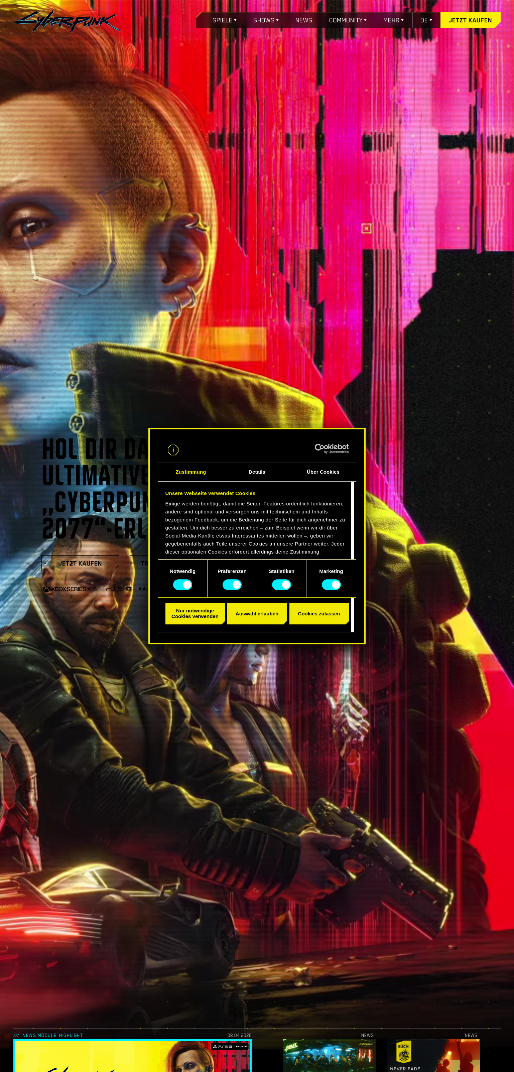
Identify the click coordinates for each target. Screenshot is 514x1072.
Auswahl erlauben (257, 613)
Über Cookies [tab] (323, 472)
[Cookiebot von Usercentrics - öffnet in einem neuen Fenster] (319, 449)
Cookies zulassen (319, 613)
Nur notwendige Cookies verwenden (195, 613)
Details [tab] (257, 472)
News (303, 20)
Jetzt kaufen (470, 20)
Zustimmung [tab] (191, 472)
